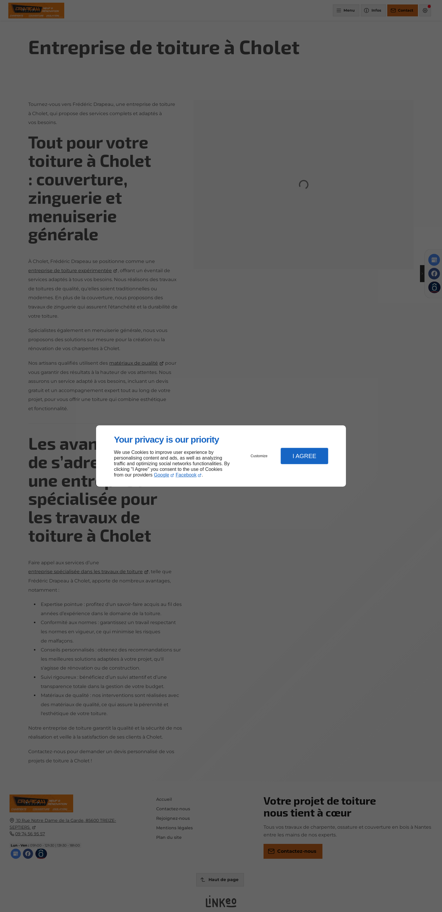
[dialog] (221, 456)
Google (161, 474)
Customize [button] (259, 456)
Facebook (186, 474)
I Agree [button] (304, 456)
